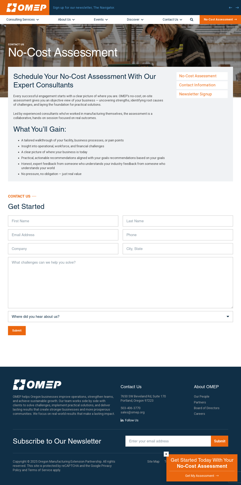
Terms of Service (40, 470)
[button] (37, 20)
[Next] (237, 7)
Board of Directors (207, 408)
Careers (199, 414)
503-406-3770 (130, 408)
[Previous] (230, 7)
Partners (200, 402)
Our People (201, 396)
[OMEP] (26, 7)
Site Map (153, 461)
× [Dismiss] (166, 454)
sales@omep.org (133, 412)
